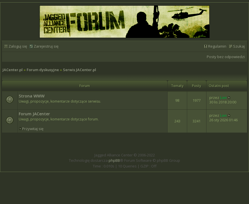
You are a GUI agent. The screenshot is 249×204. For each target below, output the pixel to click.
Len (223, 97)
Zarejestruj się (46, 46)
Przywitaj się (32, 128)
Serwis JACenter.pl (79, 69)
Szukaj (239, 46)
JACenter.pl (13, 69)
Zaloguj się (18, 46)
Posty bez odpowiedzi (226, 56)
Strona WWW (32, 96)
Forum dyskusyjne (43, 69)
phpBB (114, 160)
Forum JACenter (34, 113)
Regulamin (217, 46)
